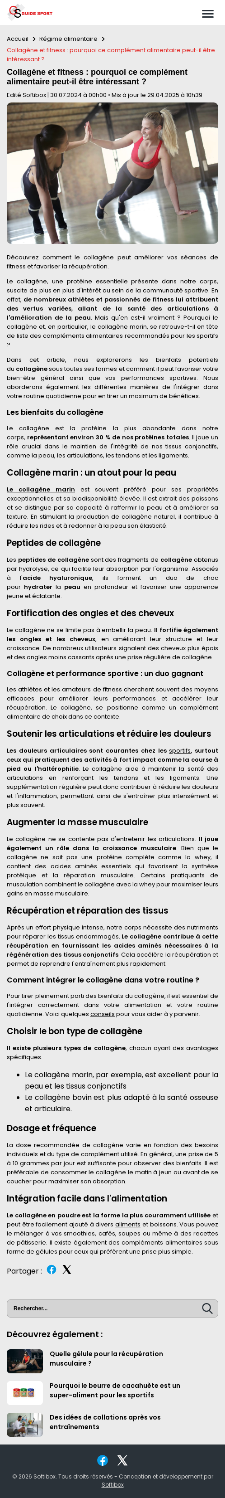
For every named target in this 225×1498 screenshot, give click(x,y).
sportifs (180, 750)
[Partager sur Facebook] (51, 1273)
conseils (102, 1014)
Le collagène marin (41, 489)
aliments (128, 1224)
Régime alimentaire (68, 38)
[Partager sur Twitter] (67, 1273)
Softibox (113, 1484)
